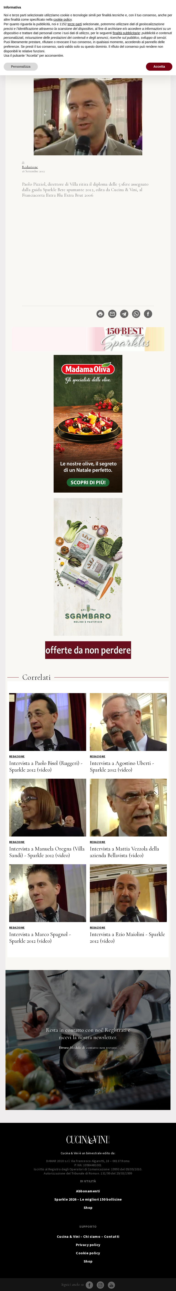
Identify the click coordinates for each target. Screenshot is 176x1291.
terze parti (75, 24)
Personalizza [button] (20, 66)
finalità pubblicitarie (126, 33)
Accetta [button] (159, 66)
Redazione (30, 167)
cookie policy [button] (62, 19)
